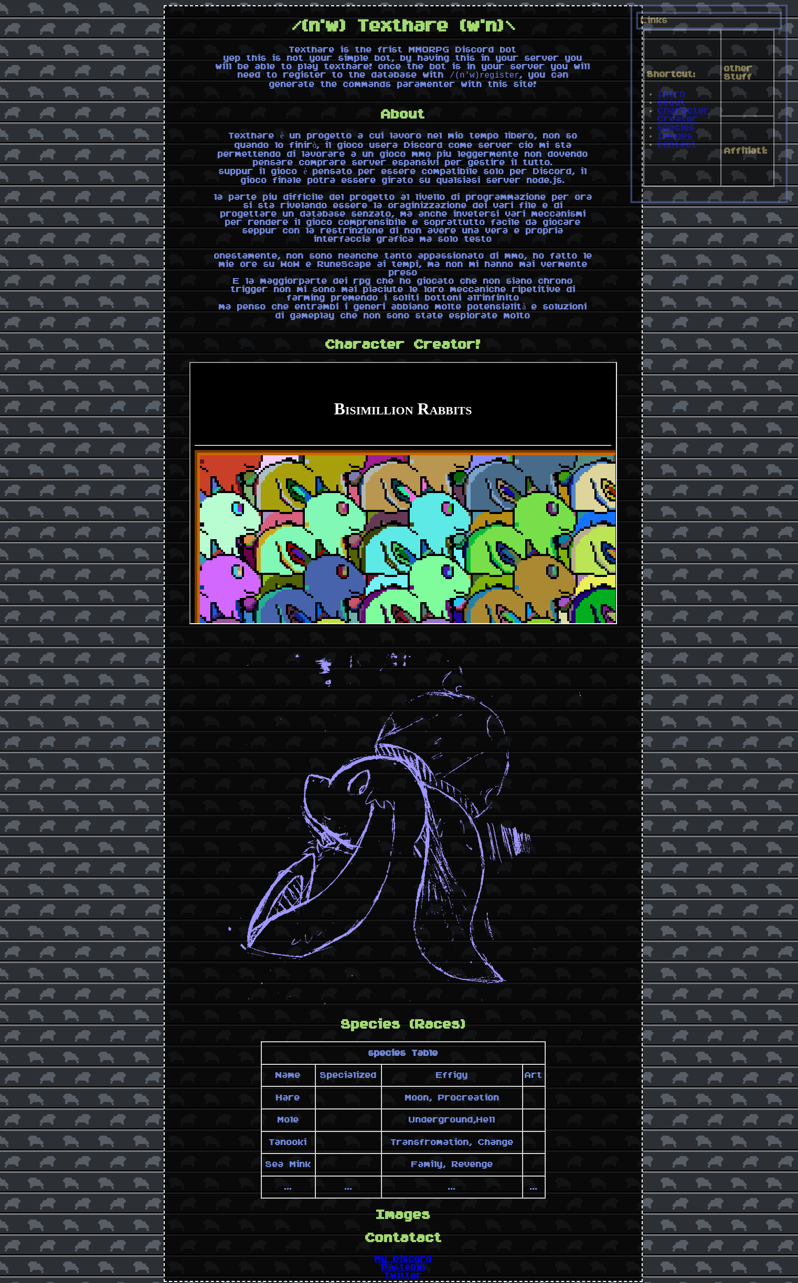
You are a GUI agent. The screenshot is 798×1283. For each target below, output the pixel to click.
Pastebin (403, 1269)
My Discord (403, 1261)
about (671, 102)
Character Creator (683, 114)
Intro (671, 94)
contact (677, 144)
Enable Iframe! (402, 495)
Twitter (403, 1278)
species (676, 127)
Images (675, 136)
